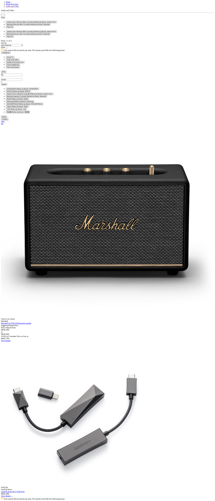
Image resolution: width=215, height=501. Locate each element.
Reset (4, 117)
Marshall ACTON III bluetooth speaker (16, 323)
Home (8, 2)
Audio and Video (12, 6)
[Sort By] (12, 45)
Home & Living (12, 4)
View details (5, 341)
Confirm (5, 119)
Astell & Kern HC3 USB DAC (13, 492)
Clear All (10, 27)
